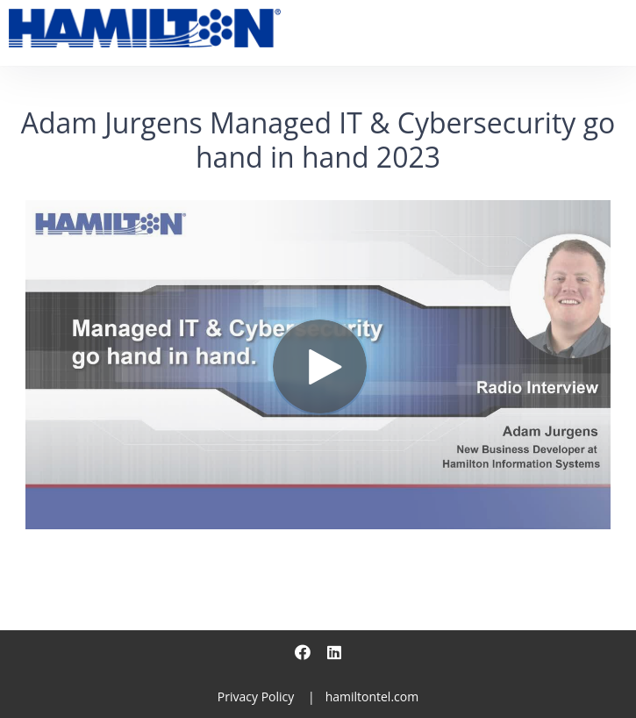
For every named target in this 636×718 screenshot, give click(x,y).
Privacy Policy (256, 696)
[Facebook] (303, 652)
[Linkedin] (334, 652)
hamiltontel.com (372, 696)
